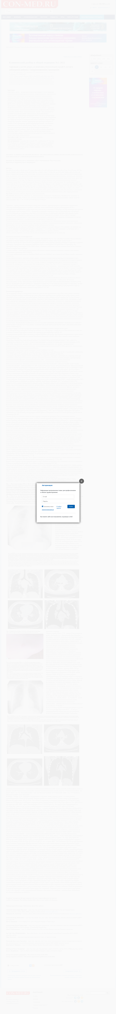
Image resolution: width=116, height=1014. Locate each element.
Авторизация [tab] (47, 485)
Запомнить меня (48, 506)
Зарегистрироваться (48, 510)
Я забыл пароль (59, 507)
